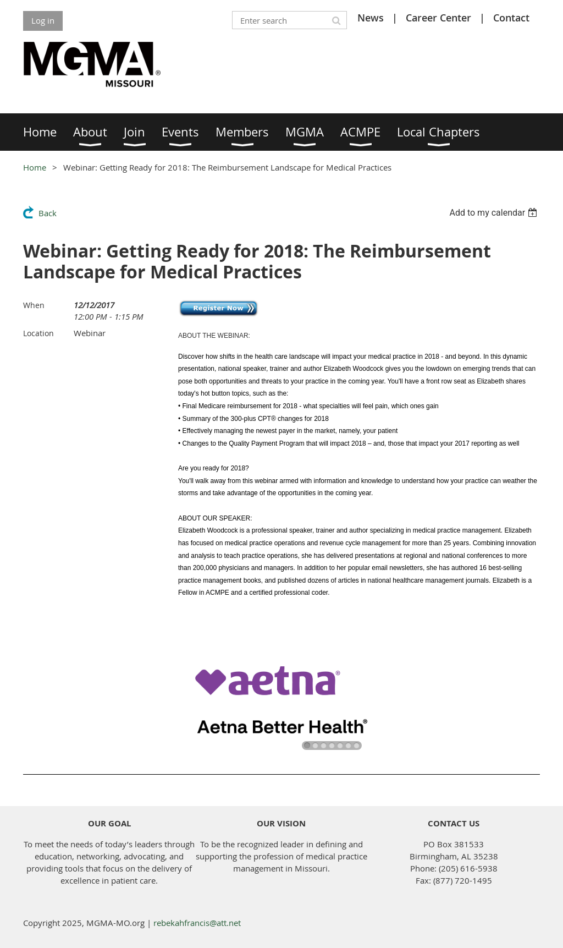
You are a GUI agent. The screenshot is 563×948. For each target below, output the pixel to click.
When (34, 305)
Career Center (438, 17)
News (370, 17)
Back (47, 212)
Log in (42, 20)
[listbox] (494, 213)
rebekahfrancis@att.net (197, 922)
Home (34, 167)
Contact (511, 17)
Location (38, 333)
